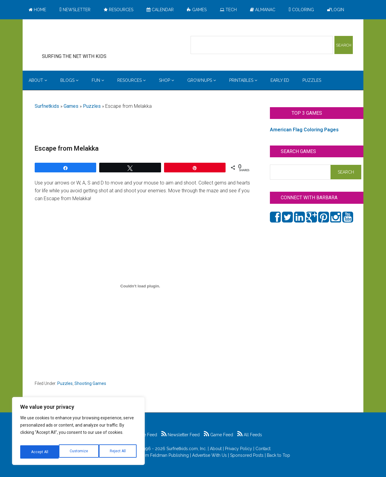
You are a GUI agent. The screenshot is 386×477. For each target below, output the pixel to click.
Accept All (118, 452)
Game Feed (218, 434)
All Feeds (249, 434)
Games (71, 106)
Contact (263, 448)
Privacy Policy (238, 448)
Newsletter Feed (180, 434)
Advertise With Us (209, 455)
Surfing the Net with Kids (83, 39)
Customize (39, 452)
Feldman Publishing (169, 455)
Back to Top (278, 455)
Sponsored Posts (247, 455)
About (216, 448)
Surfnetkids (47, 106)
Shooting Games (90, 383)
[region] (78, 433)
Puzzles (92, 106)
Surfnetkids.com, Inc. (186, 448)
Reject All (79, 452)
